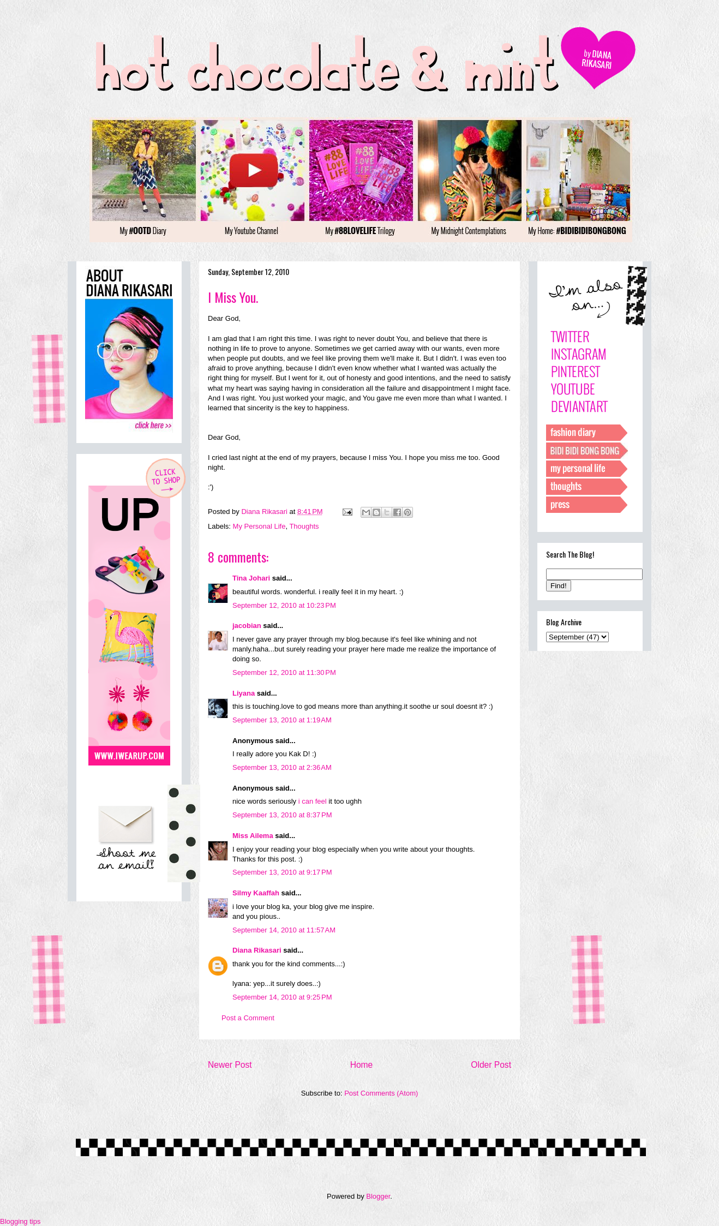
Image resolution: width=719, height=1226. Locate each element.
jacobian (246, 625)
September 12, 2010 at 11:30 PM (284, 672)
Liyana (243, 693)
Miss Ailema (252, 836)
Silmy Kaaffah (255, 893)
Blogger (378, 1196)
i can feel (312, 801)
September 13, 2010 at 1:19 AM (282, 720)
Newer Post (230, 1064)
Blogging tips (20, 1221)
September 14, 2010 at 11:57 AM (283, 930)
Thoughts (304, 526)
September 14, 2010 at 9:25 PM (282, 997)
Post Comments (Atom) (381, 1093)
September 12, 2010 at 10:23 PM (284, 605)
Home (361, 1064)
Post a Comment (247, 1018)
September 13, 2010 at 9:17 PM (282, 872)
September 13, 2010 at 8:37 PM (282, 815)
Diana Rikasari (256, 950)
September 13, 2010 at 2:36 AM (282, 767)
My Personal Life (259, 526)
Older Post (491, 1064)
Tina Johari (251, 578)
